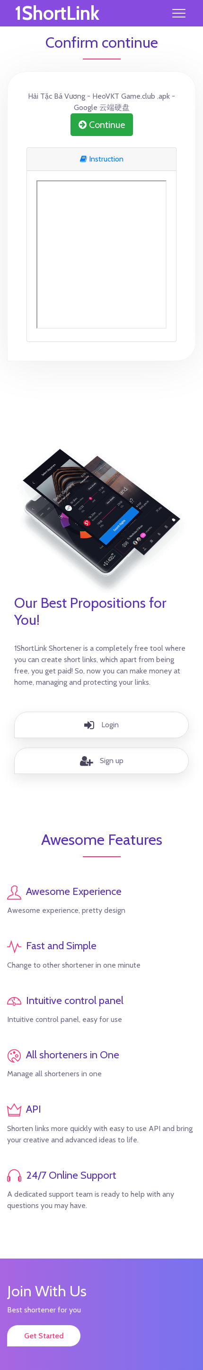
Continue (102, 124)
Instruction (102, 158)
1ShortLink (57, 13)
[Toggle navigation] (178, 13)
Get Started (44, 1335)
